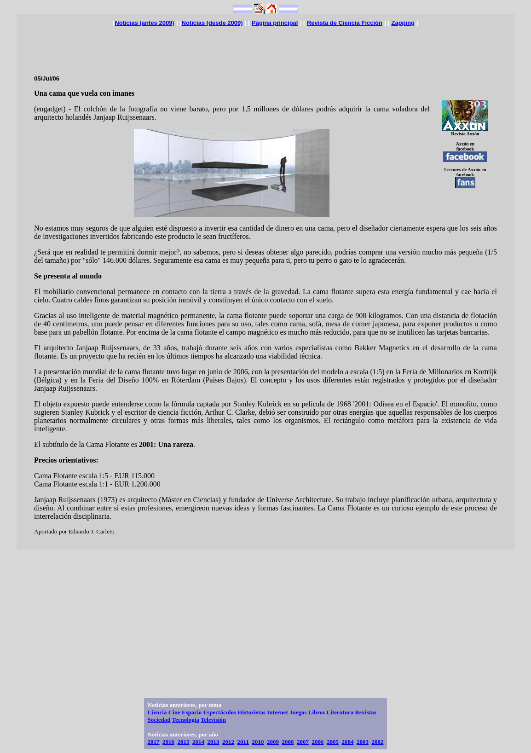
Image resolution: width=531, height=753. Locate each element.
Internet (277, 712)
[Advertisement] (265, 47)
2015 (184, 741)
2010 (258, 741)
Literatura (340, 712)
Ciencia (157, 712)
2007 (303, 741)
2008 (288, 741)
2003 (363, 741)
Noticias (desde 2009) (212, 22)
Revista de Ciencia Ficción (344, 22)
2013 (213, 741)
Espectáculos (220, 712)
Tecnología (185, 719)
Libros (316, 712)
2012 (228, 741)
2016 (168, 741)
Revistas (365, 712)
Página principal (275, 22)
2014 (198, 741)
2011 (243, 741)
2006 (317, 741)
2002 (377, 741)
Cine (174, 712)
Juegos (298, 712)
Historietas (251, 712)
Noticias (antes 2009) (144, 22)
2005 (333, 741)
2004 (347, 741)
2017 (154, 741)
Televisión (213, 719)
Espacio (192, 712)
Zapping (403, 22)
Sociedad (159, 719)
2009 (273, 741)
